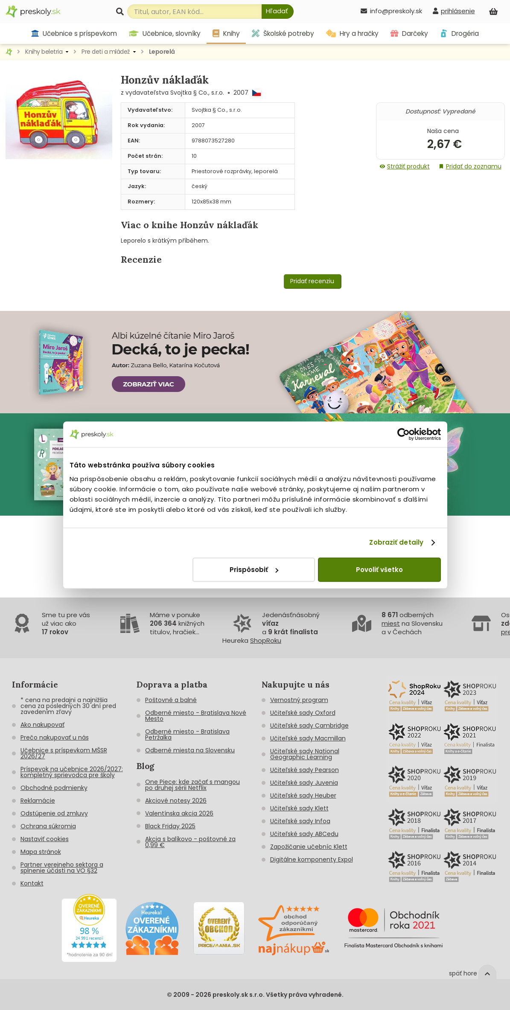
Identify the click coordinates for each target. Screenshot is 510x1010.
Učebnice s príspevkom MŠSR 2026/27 (63, 753)
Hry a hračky (352, 33)
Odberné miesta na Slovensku (190, 750)
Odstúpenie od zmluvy (54, 813)
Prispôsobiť (254, 569)
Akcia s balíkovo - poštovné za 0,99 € (190, 842)
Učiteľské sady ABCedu (304, 834)
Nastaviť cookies (44, 839)
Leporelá (162, 51)
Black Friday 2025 (170, 826)
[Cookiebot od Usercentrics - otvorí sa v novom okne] (403, 434)
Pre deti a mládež (106, 51)
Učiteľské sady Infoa (300, 821)
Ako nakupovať (42, 724)
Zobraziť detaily (396, 542)
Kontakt (32, 883)
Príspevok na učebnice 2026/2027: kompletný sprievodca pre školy (71, 772)
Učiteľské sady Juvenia (304, 782)
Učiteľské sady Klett (299, 808)
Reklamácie (37, 800)
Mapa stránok (40, 851)
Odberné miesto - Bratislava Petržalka (187, 734)
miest (391, 623)
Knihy (226, 33)
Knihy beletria (43, 51)
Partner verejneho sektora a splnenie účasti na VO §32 (61, 867)
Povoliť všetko (379, 569)
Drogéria (459, 33)
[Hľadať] (278, 11)
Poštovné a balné (171, 700)
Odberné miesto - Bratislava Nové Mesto (195, 715)
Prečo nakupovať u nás (54, 737)
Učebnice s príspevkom (74, 33)
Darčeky (409, 33)
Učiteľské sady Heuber (303, 795)
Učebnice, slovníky (165, 33)
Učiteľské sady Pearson (304, 770)
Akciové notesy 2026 (176, 800)
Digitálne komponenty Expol (311, 859)
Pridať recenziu (312, 281)
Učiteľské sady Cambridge (309, 725)
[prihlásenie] (454, 10)
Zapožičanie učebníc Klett (308, 846)
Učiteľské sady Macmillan (308, 738)
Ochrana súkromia (48, 826)
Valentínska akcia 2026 (179, 813)
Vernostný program (299, 700)
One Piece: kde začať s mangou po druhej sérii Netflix (192, 785)
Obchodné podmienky (53, 788)
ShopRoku (265, 640)
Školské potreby (283, 33)
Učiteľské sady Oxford (302, 712)
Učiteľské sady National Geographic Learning (304, 754)
